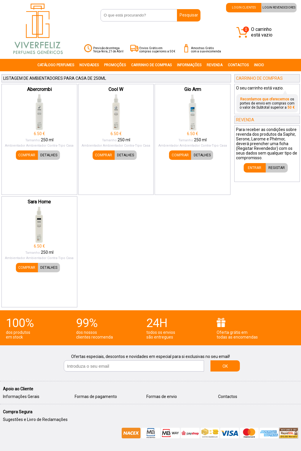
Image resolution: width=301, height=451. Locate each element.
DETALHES (48, 155)
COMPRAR (26, 155)
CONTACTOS (238, 65)
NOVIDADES (89, 65)
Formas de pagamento (96, 396)
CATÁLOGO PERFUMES (55, 65)
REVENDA (215, 65)
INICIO (259, 65)
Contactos (227, 396)
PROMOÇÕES (115, 65)
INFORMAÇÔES (189, 65)
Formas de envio (161, 396)
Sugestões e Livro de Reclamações (35, 419)
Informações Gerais (21, 396)
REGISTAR (276, 168)
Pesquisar (189, 15)
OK (225, 366)
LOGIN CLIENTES (244, 7)
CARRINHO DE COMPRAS (151, 65)
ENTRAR (254, 168)
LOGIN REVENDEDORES (278, 7)
